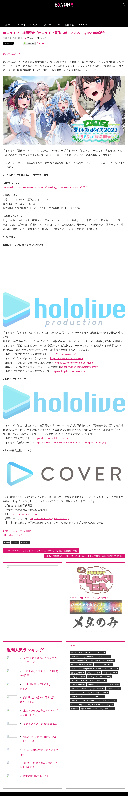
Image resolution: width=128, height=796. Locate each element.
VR (59, 24)
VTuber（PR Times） (37, 38)
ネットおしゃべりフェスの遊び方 (91, 528)
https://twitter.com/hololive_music (74, 349)
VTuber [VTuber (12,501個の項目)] (102, 616)
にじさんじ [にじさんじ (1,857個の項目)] (109, 620)
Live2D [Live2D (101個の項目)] (100, 608)
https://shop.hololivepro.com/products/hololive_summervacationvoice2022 (45, 187)
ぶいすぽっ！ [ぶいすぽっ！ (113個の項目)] (77, 624)
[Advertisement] (64, 14)
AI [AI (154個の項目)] (92, 600)
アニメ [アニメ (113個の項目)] (92, 624)
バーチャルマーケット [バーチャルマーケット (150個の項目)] (97, 640)
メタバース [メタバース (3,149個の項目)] (94, 648)
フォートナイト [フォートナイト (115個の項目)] (78, 644)
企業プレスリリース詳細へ (17, 491)
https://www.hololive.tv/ (62, 341)
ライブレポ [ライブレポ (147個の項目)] (109, 648)
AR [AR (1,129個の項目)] (101, 600)
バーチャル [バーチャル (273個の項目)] (77, 640)
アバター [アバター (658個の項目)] (105, 624)
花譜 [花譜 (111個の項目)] (74, 656)
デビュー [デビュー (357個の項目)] (99, 636)
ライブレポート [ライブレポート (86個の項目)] (78, 652)
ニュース (7, 24)
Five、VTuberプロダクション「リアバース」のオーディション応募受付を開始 (41, 512)
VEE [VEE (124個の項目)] (98, 612)
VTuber (33, 24)
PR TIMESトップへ (13, 495)
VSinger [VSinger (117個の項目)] (88, 616)
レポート (21, 24)
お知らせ (69, 24)
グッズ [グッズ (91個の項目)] (74, 636)
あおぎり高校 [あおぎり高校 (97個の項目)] (77, 620)
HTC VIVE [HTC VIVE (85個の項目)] (104, 604)
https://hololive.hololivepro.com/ (52, 412)
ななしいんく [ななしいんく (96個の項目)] (93, 620)
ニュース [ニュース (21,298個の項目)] (113, 636)
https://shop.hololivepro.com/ (68, 358)
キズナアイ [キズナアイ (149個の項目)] (112, 632)
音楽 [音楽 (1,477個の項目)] (109, 656)
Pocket (40, 43)
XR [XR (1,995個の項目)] (114, 616)
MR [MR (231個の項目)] (110, 608)
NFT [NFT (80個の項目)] (73, 612)
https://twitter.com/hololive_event (79, 353)
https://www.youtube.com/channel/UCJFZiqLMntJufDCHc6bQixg (70, 416)
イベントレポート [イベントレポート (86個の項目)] (79, 628)
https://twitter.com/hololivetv (66, 345)
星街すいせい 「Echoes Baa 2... (40, 671)
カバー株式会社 (11, 53)
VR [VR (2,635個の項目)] (108, 612)
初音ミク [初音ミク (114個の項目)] (107, 652)
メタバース (47, 24)
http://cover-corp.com (24, 475)
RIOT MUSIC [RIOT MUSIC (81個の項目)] (86, 612)
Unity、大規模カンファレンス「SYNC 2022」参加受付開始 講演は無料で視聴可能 (84, 517)
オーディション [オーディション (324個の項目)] (95, 632)
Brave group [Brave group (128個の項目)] (77, 604)
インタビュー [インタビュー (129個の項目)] (77, 632)
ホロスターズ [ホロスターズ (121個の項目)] (96, 644)
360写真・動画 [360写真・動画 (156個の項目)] (78, 600)
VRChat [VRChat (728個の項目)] (75, 616)
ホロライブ (24, 503)
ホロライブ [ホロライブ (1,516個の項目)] (77, 648)
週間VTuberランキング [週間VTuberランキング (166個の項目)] (92, 656)
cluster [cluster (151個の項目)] (92, 604)
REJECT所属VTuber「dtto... (38, 724)
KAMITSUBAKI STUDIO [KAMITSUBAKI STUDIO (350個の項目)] (81, 608)
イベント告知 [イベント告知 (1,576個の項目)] (98, 628)
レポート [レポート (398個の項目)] (94, 652)
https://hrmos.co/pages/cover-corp (49, 479)
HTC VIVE (83, 24)
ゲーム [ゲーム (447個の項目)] (86, 636)
